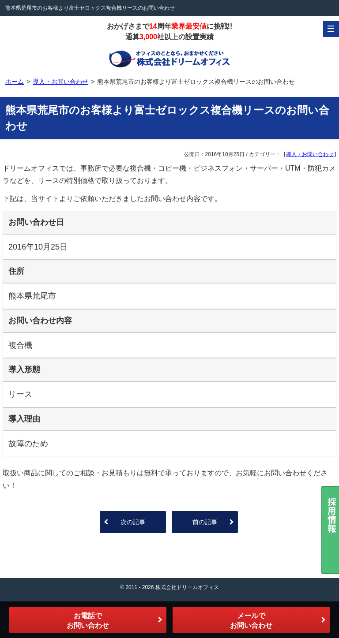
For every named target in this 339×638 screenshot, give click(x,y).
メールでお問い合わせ (251, 620)
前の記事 (204, 522)
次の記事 (133, 522)
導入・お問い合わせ (310, 154)
